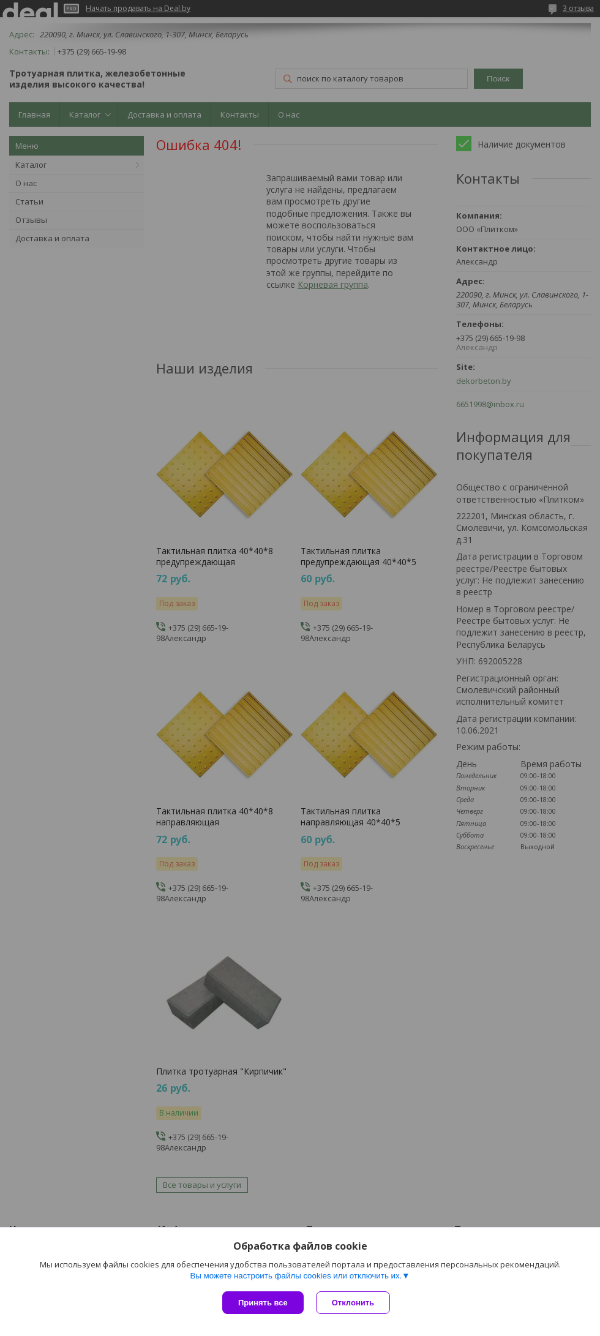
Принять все (263, 1302)
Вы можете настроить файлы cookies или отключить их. (296, 1275)
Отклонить (353, 1302)
